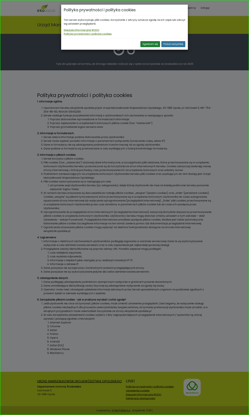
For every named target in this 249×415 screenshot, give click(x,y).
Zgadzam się (150, 44)
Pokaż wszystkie (173, 44)
